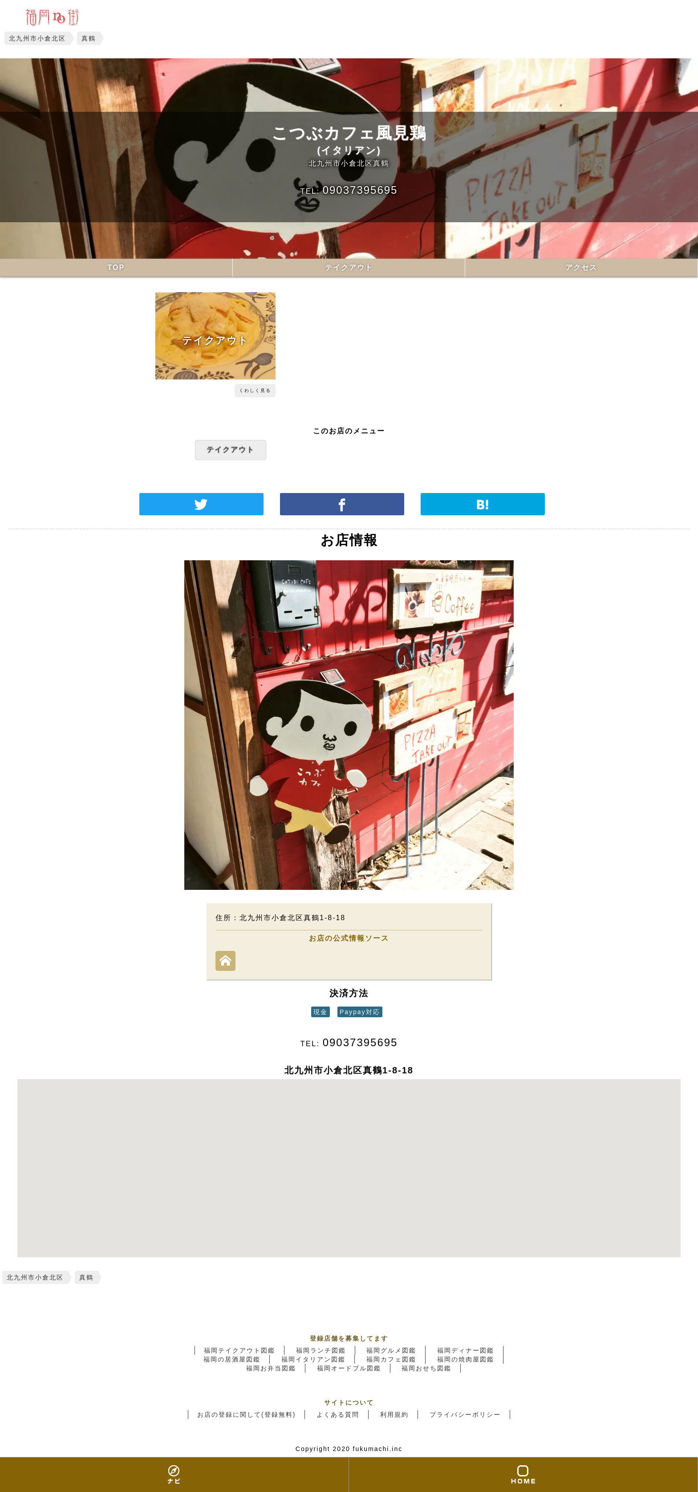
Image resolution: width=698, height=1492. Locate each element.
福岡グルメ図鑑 (391, 1350)
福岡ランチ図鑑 (321, 1350)
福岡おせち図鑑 (426, 1368)
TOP (116, 267)
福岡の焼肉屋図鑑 (465, 1359)
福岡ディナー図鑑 (465, 1350)
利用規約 (394, 1414)
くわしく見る (255, 390)
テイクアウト (349, 267)
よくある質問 (338, 1414)
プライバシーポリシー (465, 1414)
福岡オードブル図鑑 (349, 1368)
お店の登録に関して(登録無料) (246, 1414)
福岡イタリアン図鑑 (313, 1359)
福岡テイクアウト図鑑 (239, 1350)
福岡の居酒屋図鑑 (231, 1359)
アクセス (581, 267)
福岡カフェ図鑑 (391, 1359)
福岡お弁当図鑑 (271, 1368)
